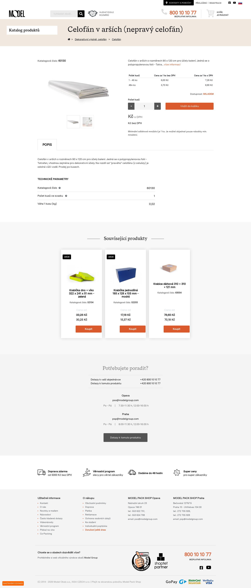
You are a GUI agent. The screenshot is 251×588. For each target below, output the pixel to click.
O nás (43, 507)
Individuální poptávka (96, 526)
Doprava (89, 507)
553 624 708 (138, 515)
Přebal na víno (47, 530)
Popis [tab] (47, 145)
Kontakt (44, 503)
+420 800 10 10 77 (150, 379)
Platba (88, 510)
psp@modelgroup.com (125, 418)
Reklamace (91, 514)
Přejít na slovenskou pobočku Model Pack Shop (116, 582)
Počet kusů (134, 99)
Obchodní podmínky (95, 503)
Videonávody (46, 522)
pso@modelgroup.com (125, 400)
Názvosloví (45, 514)
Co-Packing (46, 533)
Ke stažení (90, 522)
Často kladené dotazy (51, 518)
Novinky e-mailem (49, 510)
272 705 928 (183, 515)
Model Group (91, 557)
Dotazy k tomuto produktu (125, 437)
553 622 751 (138, 511)
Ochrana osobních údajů (98, 518)
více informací (172, 64)
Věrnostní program (49, 526)
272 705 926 (183, 511)
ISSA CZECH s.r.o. (81, 582)
